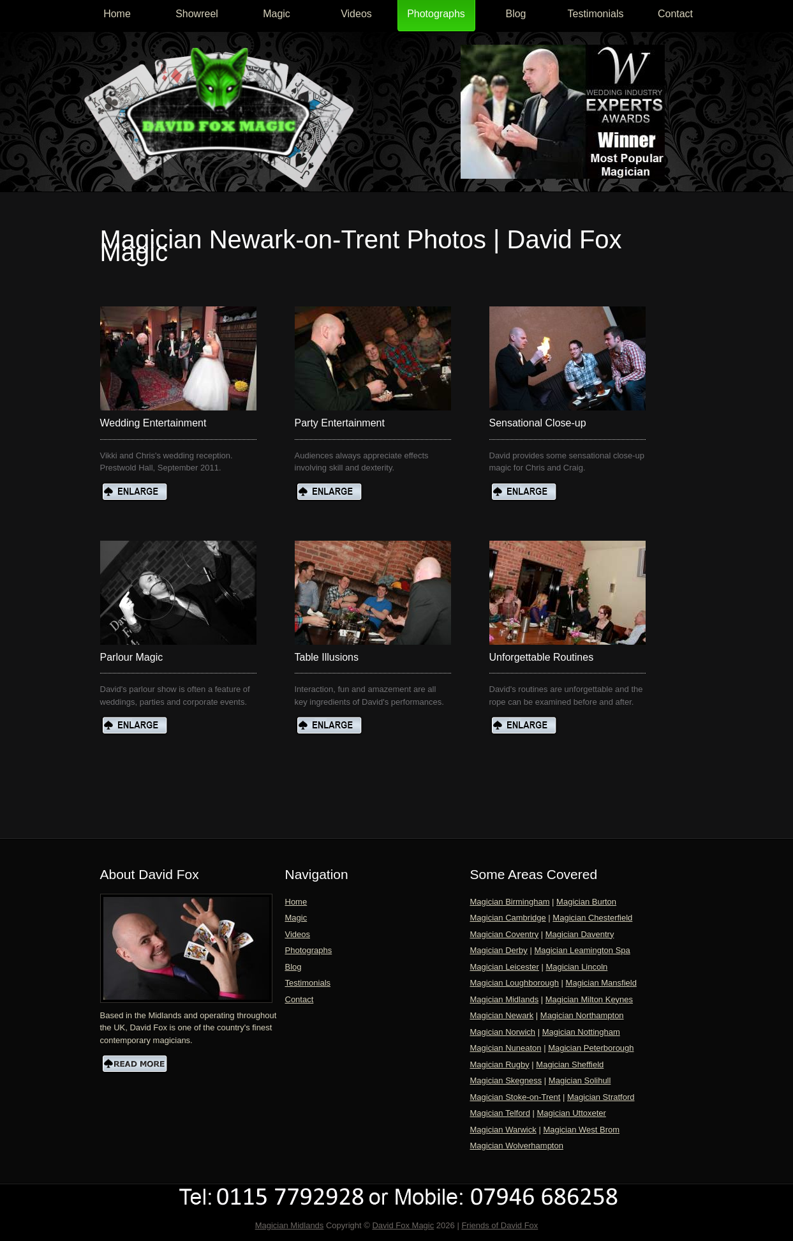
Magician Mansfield (601, 983)
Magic (276, 13)
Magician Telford (500, 1113)
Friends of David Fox (499, 1225)
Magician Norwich (503, 1032)
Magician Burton (586, 901)
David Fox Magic (403, 1225)
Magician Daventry (579, 934)
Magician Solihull (580, 1080)
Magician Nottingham (581, 1032)
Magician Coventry (504, 934)
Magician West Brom (581, 1129)
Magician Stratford (601, 1097)
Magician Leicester (504, 967)
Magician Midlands (504, 999)
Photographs (436, 13)
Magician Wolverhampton (516, 1145)
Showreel (196, 13)
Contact (675, 13)
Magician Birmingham (510, 901)
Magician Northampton (582, 1015)
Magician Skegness (506, 1080)
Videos (356, 13)
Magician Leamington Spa (582, 950)
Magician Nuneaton (506, 1048)
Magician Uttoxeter (571, 1113)
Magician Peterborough (591, 1048)
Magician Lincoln (577, 967)
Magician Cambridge (508, 917)
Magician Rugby (500, 1064)
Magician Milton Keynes (589, 999)
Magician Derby (499, 950)
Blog (515, 13)
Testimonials (595, 13)
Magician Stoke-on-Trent (515, 1097)
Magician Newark (502, 1015)
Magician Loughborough (515, 983)
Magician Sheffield (570, 1064)
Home (117, 13)
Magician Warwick (503, 1129)
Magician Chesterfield (592, 917)
